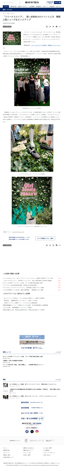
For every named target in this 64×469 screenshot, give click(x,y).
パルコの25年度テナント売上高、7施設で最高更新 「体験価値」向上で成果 (23, 290)
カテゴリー (58, 9)
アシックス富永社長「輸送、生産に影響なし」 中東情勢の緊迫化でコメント (23, 364)
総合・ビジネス (7, 9)
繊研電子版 (13, 6)
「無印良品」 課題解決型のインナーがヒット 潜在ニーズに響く (20, 300)
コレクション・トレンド (15, 386)
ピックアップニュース (18, 232)
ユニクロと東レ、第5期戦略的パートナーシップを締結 (17, 307)
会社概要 (32, 6)
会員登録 (52, 6)
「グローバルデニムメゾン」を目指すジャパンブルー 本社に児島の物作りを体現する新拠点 (27, 280)
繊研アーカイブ (22, 6)
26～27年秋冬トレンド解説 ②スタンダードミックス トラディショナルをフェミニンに (33, 396)
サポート (45, 6)
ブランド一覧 (26, 452)
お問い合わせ (46, 455)
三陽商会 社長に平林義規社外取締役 (13, 360)
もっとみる (58, 352)
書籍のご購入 (6, 455)
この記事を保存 (7, 26)
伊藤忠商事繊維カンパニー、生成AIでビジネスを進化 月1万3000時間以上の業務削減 (25, 305)
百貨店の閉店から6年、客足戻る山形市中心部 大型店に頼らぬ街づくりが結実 (23, 310)
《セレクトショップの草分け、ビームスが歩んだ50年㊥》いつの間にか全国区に (24, 298)
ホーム (4, 13)
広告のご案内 (26, 455)
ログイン (58, 6)
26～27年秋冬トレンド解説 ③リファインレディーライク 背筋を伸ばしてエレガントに (33, 384)
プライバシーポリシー (49, 452)
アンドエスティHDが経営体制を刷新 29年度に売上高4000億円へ (20, 285)
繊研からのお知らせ (28, 448)
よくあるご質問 (47, 448)
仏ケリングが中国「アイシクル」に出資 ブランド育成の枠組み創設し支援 (22, 283)
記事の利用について (8, 457)
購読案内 (38, 6)
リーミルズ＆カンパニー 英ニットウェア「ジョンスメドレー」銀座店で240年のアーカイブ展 (28, 278)
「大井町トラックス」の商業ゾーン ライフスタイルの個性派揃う (20, 303)
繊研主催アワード (28, 450)
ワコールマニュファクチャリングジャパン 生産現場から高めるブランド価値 (23, 287)
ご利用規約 (46, 450)
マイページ (6, 452)
